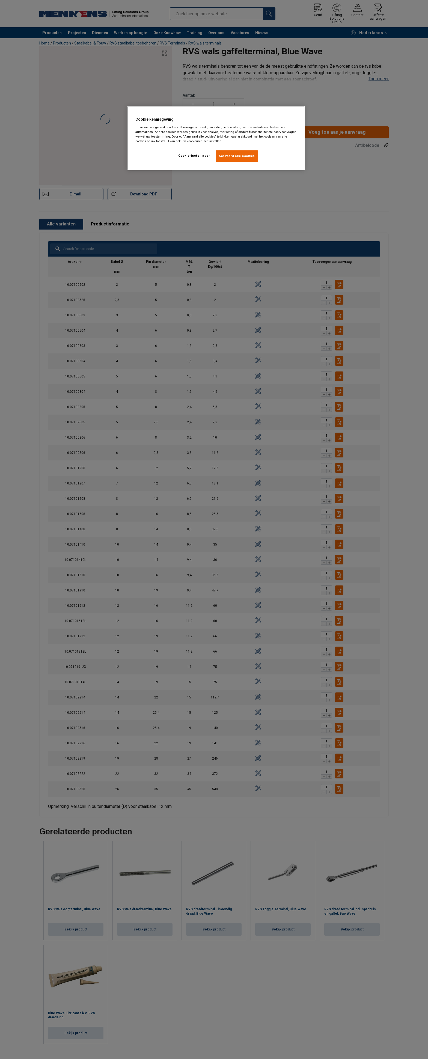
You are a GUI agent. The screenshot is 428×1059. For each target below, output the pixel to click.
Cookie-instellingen (194, 155)
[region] (216, 138)
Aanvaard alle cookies (237, 156)
